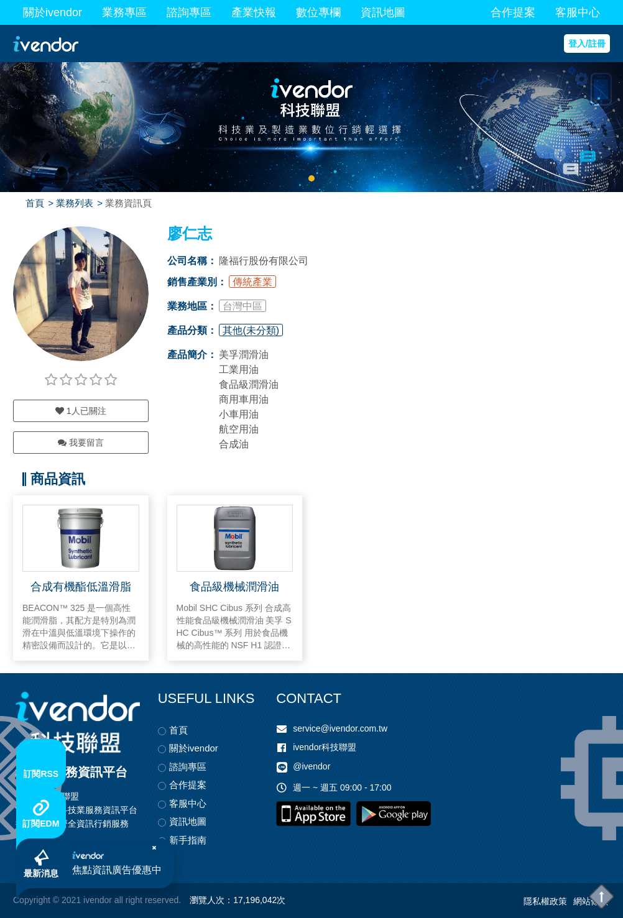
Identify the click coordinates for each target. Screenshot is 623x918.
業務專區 (124, 12)
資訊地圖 (383, 12)
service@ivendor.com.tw (340, 728)
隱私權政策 (545, 901)
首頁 (34, 203)
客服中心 (577, 12)
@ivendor (311, 767)
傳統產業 (252, 282)
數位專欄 (318, 12)
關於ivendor (52, 12)
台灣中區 (242, 306)
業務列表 (74, 203)
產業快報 (253, 12)
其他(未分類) (251, 330)
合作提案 (513, 12)
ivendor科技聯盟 (324, 747)
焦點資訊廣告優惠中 (117, 870)
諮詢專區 (189, 12)
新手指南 (187, 840)
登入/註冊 (587, 43)
